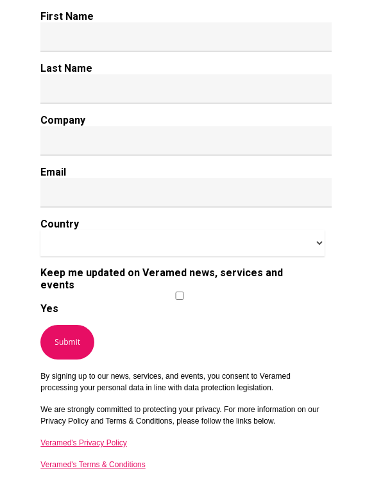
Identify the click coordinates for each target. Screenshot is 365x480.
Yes (49, 308)
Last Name (66, 68)
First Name (67, 16)
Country (59, 224)
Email (53, 172)
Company (62, 120)
